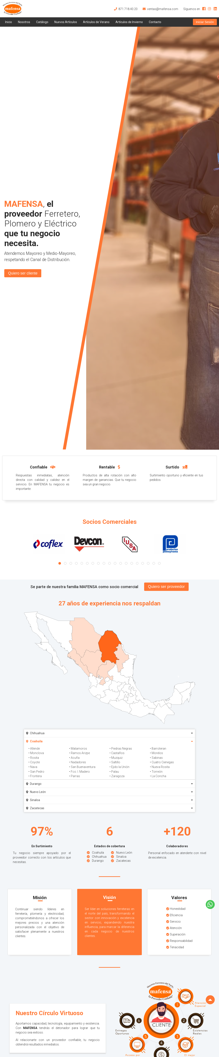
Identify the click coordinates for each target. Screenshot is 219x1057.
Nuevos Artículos (65, 22)
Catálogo (42, 22)
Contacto (155, 22)
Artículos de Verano (96, 22)
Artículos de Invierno (129, 22)
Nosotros (24, 22)
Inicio (8, 22)
